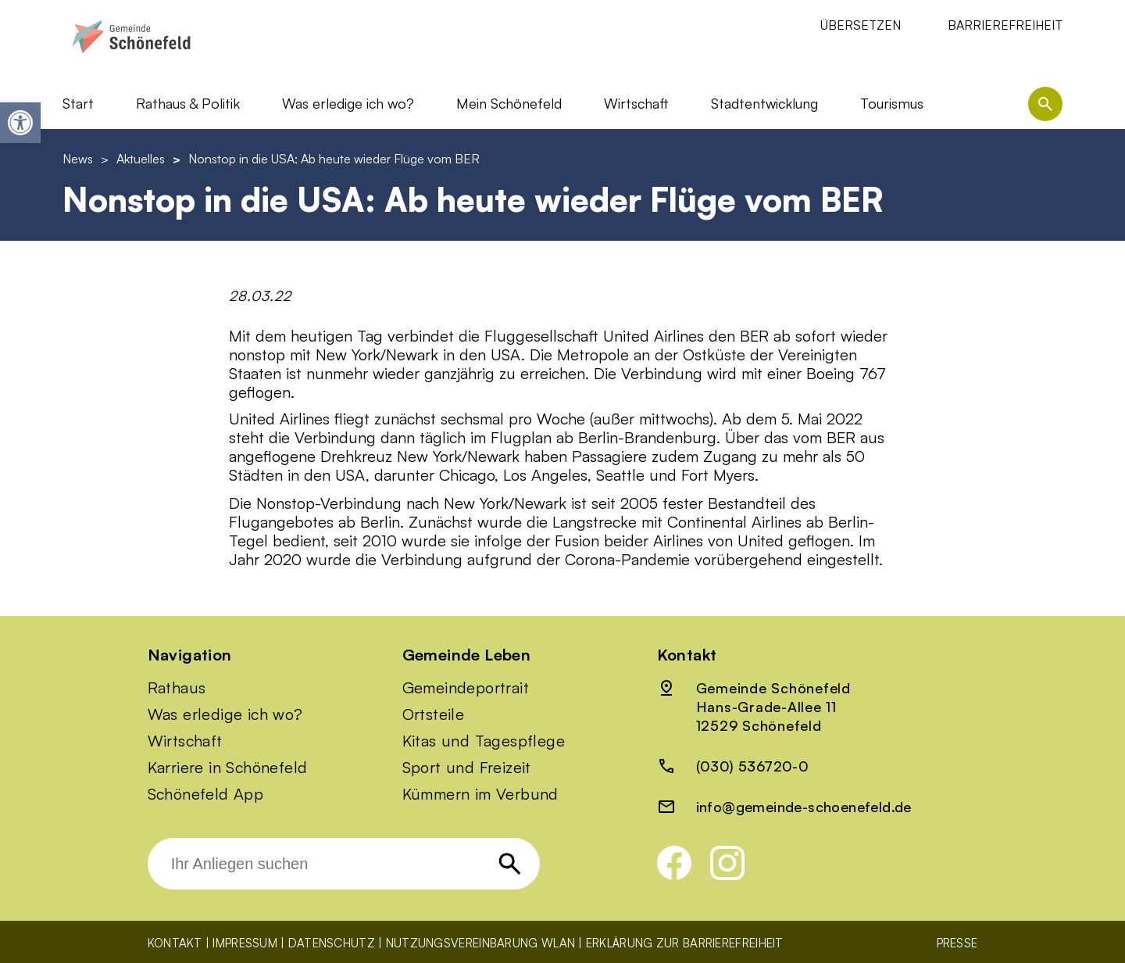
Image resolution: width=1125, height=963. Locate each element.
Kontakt (175, 943)
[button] (20, 122)
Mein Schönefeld (509, 103)
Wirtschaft (636, 103)
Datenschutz (331, 943)
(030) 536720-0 (752, 766)
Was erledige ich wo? (348, 103)
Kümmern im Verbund (480, 794)
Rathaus (177, 687)
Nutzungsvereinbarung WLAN (481, 943)
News (77, 158)
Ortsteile (433, 714)
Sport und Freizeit (466, 767)
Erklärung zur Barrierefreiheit (685, 943)
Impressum (244, 943)
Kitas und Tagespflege (483, 741)
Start (78, 103)
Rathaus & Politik (188, 103)
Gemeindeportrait (465, 687)
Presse (957, 943)
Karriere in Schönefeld (228, 767)
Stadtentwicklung (764, 103)
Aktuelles (140, 158)
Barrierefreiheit (1005, 25)
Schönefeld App (206, 794)
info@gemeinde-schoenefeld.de (804, 806)
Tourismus (891, 103)
